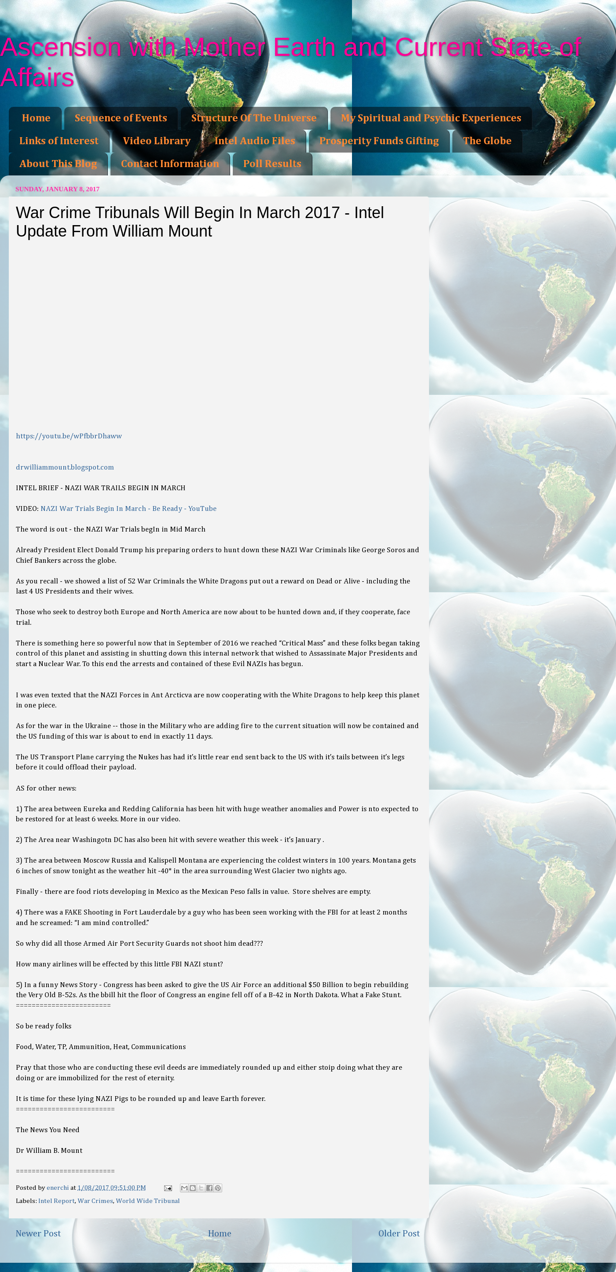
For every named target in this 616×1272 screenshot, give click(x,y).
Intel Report (56, 1201)
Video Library (157, 141)
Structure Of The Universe (254, 118)
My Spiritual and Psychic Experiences (431, 118)
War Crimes (95, 1201)
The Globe (487, 141)
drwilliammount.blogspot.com (65, 467)
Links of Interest (59, 141)
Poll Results (272, 164)
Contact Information (170, 164)
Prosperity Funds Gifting (379, 141)
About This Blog (58, 164)
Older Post (399, 1234)
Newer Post (38, 1234)
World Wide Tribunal (148, 1201)
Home (36, 118)
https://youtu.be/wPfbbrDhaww (69, 436)
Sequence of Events (121, 118)
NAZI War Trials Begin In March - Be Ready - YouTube (128, 509)
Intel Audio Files (255, 141)
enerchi (58, 1188)
